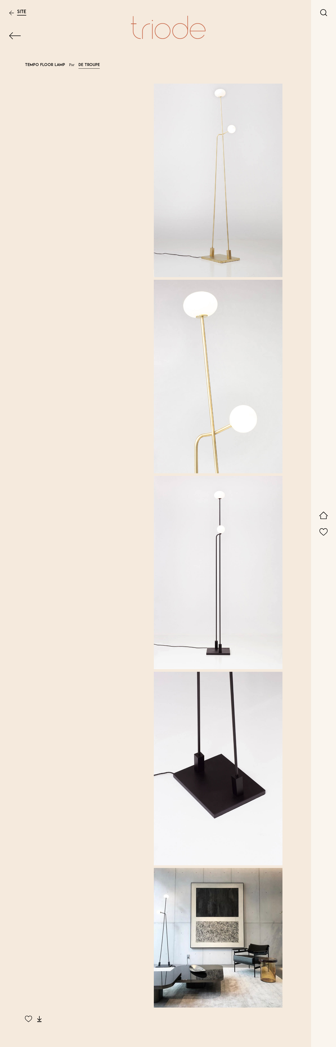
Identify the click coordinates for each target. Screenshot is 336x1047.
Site (21, 11)
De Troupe (89, 65)
